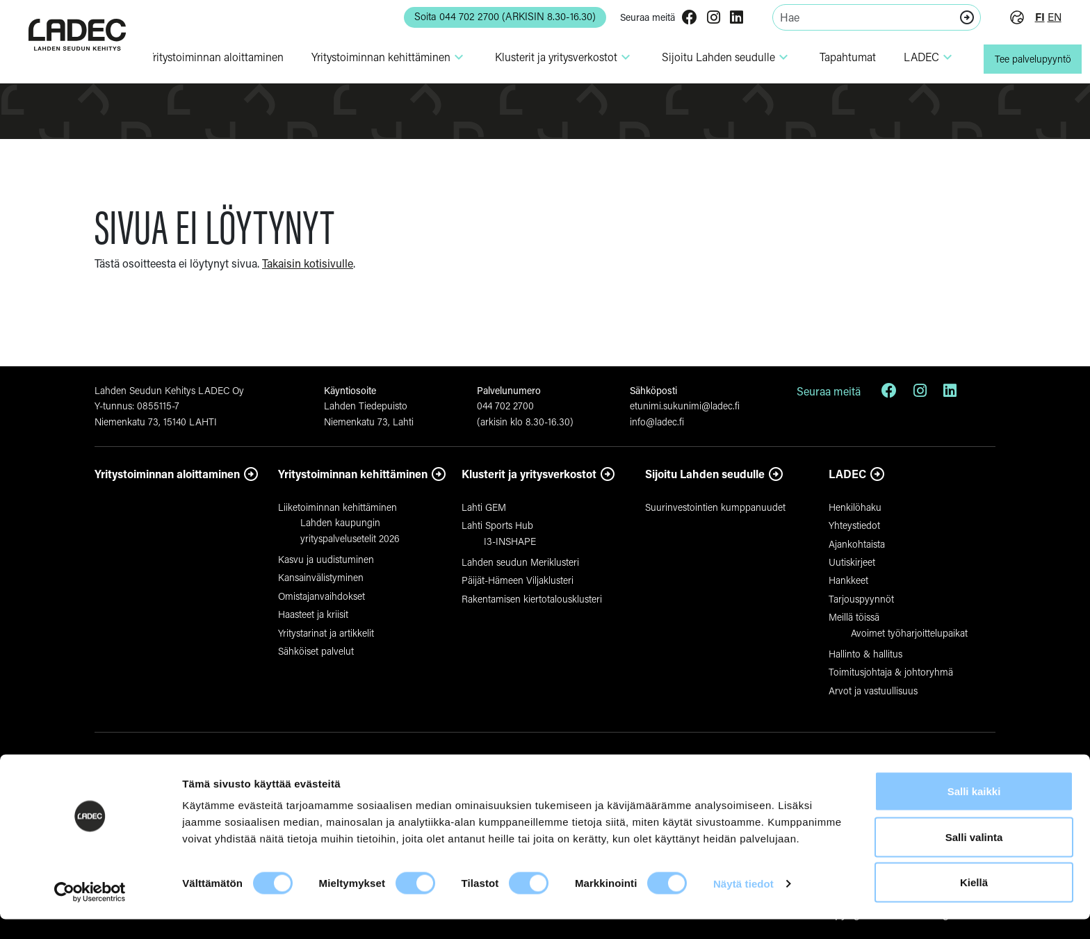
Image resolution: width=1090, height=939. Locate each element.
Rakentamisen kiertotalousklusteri (532, 598)
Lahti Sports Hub (497, 525)
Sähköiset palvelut (316, 651)
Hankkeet (848, 580)
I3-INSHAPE (510, 541)
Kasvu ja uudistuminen (326, 559)
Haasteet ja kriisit (313, 614)
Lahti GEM (484, 507)
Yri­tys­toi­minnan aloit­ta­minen (206, 56)
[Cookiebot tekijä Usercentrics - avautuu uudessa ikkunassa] (90, 911)
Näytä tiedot (743, 903)
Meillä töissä (854, 616)
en (1046, 17)
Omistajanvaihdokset (321, 596)
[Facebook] (680, 18)
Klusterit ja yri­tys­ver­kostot (554, 57)
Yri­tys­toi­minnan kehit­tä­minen (379, 57)
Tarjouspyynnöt (861, 598)
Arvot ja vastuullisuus (873, 690)
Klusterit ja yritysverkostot (529, 473)
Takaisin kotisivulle (307, 263)
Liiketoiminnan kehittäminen (337, 507)
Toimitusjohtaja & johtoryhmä (891, 671)
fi (1031, 17)
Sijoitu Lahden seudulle (717, 57)
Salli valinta (974, 857)
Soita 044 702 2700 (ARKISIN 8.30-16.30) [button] (489, 16)
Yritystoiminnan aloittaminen (167, 473)
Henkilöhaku (855, 507)
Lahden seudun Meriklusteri (520, 562)
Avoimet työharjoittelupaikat (909, 632)
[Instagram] (704, 18)
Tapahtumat (838, 56)
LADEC (920, 57)
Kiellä (974, 902)
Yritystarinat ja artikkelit (326, 632)
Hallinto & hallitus (865, 653)
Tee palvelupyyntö (1028, 58)
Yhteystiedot (854, 525)
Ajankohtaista (857, 543)
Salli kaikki (974, 811)
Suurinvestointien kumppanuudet (715, 507)
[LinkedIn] (727, 18)
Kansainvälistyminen (321, 577)
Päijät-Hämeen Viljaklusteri (518, 580)
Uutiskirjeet (852, 562)
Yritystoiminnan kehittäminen (353, 473)
